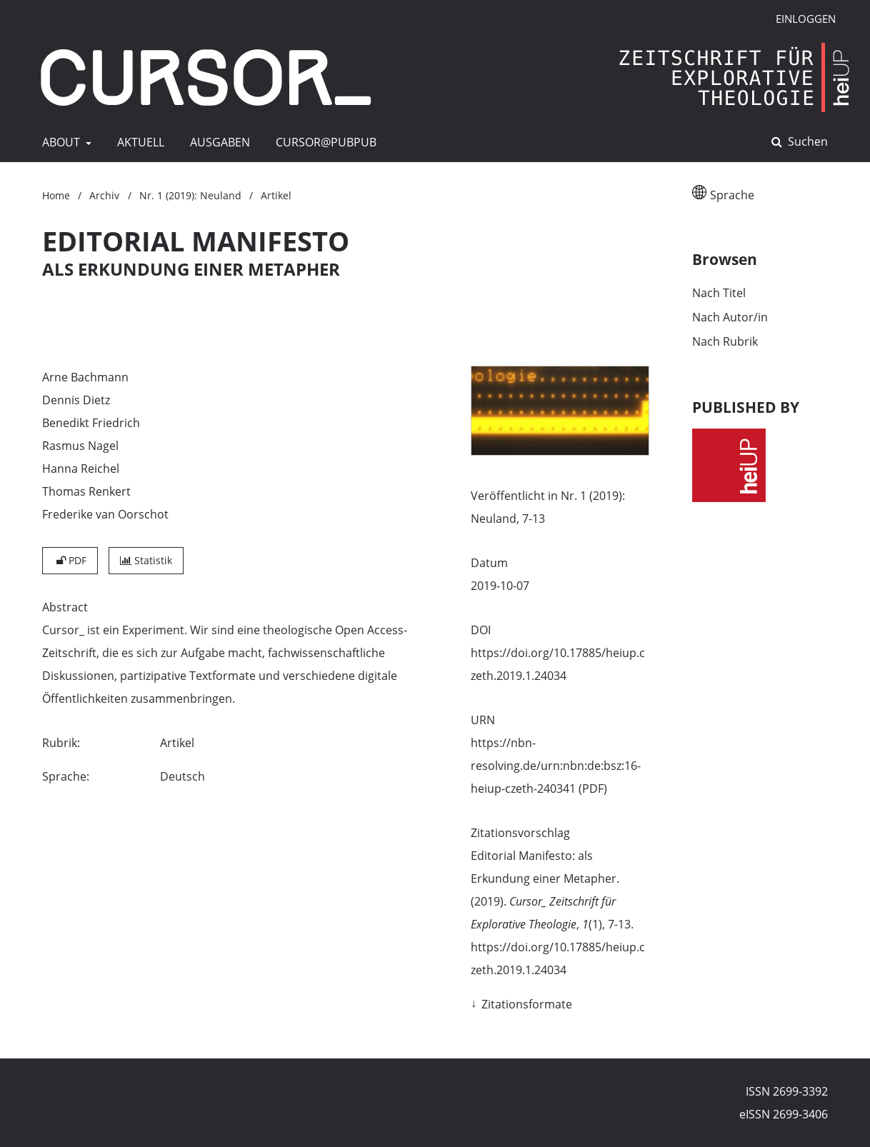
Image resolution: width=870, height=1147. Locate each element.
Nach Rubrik (725, 341)
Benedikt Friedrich (91, 423)
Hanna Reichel (80, 468)
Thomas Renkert (86, 491)
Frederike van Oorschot (105, 514)
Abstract (65, 607)
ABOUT (59, 142)
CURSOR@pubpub (323, 142)
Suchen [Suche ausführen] (806, 141)
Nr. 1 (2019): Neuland (190, 195)
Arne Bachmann (85, 377)
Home (56, 195)
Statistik (146, 560)
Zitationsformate (526, 1004)
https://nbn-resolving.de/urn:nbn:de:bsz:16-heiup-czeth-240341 (556, 765)
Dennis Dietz (76, 400)
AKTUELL (137, 142)
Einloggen (800, 19)
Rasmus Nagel (80, 446)
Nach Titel (719, 293)
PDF (70, 560)
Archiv (104, 195)
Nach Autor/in (730, 317)
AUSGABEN (217, 142)
